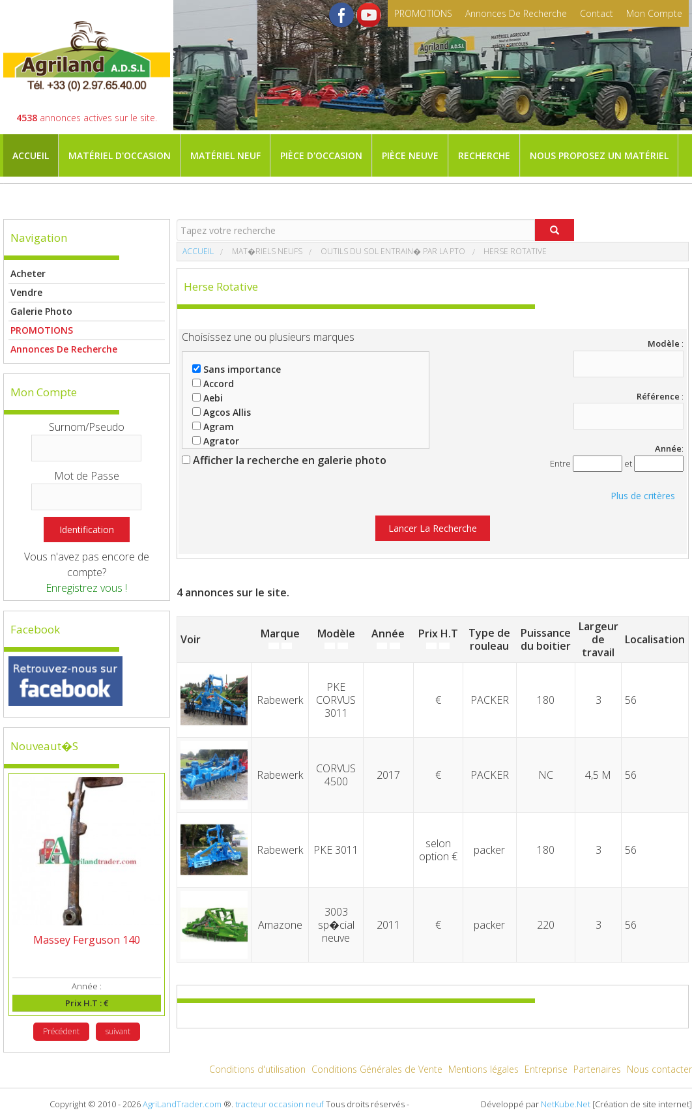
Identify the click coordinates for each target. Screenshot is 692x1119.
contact (596, 13)
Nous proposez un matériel (599, 155)
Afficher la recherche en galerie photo (284, 460)
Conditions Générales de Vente (376, 1069)
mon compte (654, 13)
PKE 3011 (335, 850)
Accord (213, 383)
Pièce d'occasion (321, 155)
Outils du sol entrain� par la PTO (392, 251)
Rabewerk (280, 700)
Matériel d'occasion (119, 155)
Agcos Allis (221, 412)
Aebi (207, 398)
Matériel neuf (225, 155)
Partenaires (597, 1069)
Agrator (215, 441)
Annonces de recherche (516, 13)
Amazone (280, 925)
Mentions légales (483, 1069)
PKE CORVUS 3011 (336, 700)
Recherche (484, 155)
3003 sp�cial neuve (336, 925)
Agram (213, 426)
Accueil (30, 155)
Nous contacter (659, 1069)
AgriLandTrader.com (182, 1104)
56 (631, 700)
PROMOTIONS (423, 13)
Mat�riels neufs (266, 251)
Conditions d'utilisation (257, 1069)
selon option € (438, 850)
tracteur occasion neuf (279, 1104)
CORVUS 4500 (336, 775)
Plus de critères (643, 495)
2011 (388, 925)
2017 (388, 775)
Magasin (34, 198)
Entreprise (546, 1069)
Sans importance (236, 369)
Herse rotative (514, 251)
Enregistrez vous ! (86, 588)
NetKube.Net (565, 1104)
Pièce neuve (410, 155)
